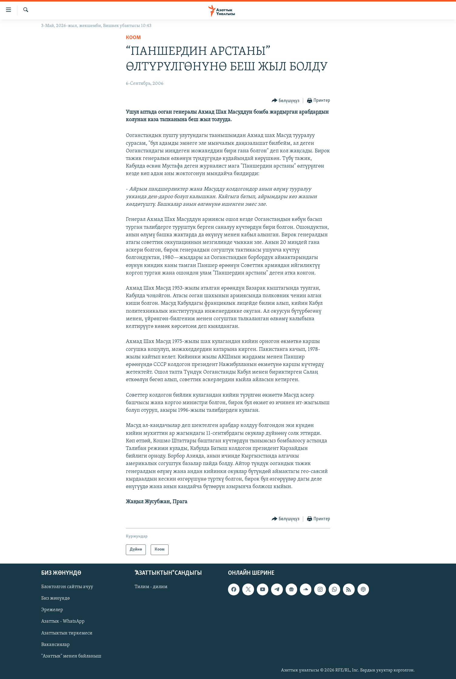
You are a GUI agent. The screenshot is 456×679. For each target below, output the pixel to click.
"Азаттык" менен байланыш (71, 656)
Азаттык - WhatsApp (63, 621)
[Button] (286, 101)
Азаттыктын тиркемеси (66, 633)
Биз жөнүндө (55, 598)
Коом (133, 38)
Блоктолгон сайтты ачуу (67, 586)
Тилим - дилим (151, 586)
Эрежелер (52, 609)
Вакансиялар (55, 644)
